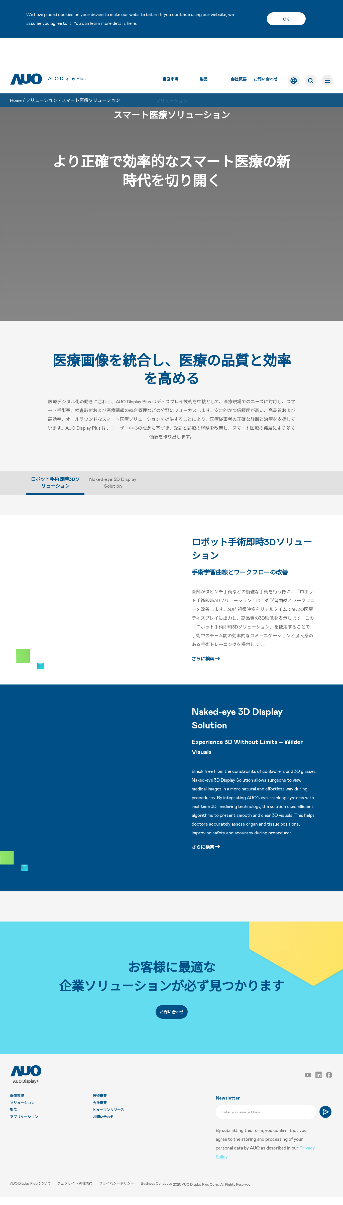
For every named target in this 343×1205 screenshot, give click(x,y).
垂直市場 (170, 52)
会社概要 (238, 52)
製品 (203, 52)
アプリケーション (24, 1126)
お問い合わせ (265, 52)
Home (16, 74)
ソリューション (41, 74)
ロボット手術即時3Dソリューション (253, 552)
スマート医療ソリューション (91, 74)
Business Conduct (156, 1192)
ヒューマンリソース (108, 1119)
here (131, 23)
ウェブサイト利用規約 (76, 1192)
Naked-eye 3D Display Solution (242, 724)
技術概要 (100, 1105)
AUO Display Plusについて (31, 1192)
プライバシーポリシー (118, 1192)
